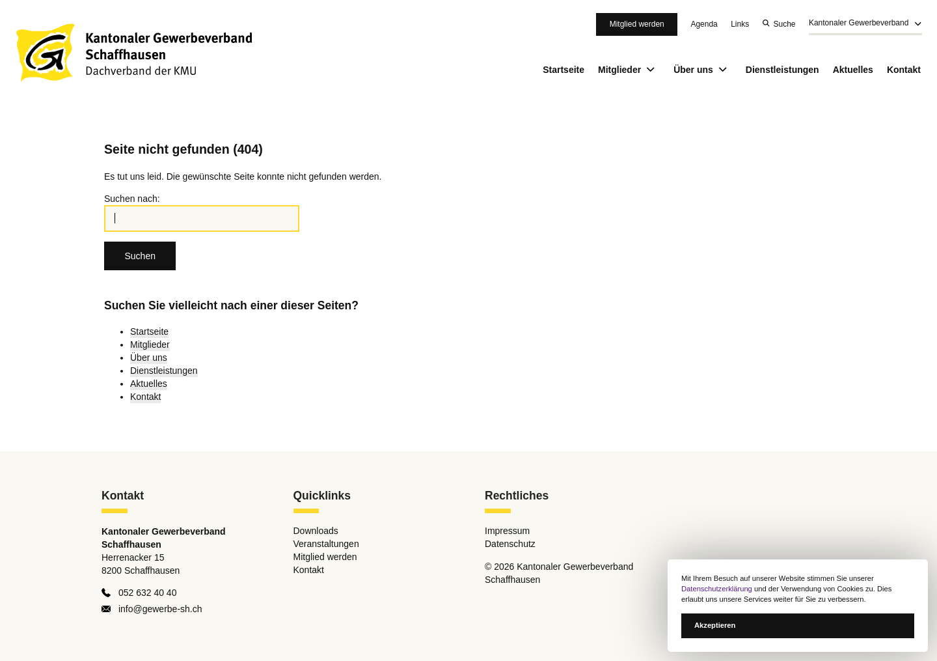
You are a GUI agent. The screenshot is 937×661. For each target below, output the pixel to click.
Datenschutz (510, 544)
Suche (785, 24)
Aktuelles (853, 69)
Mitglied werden (637, 24)
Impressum (507, 531)
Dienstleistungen (782, 69)
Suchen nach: (132, 198)
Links (740, 24)
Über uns (702, 70)
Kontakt (904, 69)
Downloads (315, 531)
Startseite (563, 69)
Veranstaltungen (326, 544)
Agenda (703, 24)
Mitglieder (629, 70)
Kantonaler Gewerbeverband (858, 23)
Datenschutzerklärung (716, 589)
